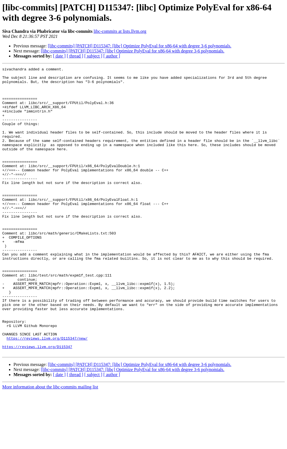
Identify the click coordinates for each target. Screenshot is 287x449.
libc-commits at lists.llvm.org (120, 31)
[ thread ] (75, 56)
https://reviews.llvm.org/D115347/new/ (47, 392)
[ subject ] (93, 56)
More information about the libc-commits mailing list (50, 444)
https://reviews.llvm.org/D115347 (37, 403)
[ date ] (59, 56)
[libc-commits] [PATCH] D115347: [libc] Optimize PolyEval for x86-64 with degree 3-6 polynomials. (140, 45)
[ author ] (111, 56)
